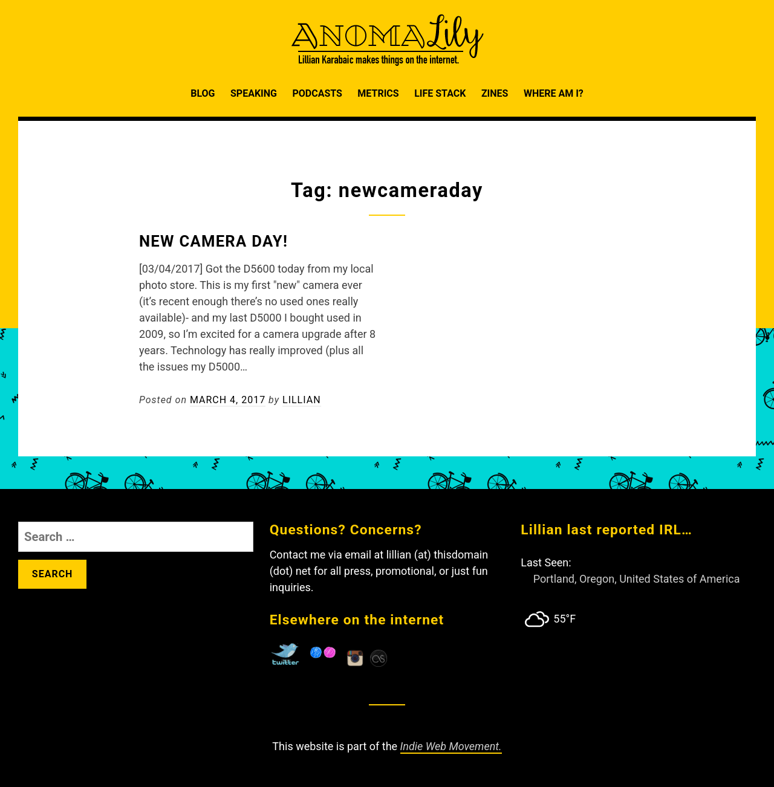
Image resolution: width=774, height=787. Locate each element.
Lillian (301, 400)
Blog (202, 93)
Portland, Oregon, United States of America (636, 578)
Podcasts (317, 93)
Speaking (253, 93)
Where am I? (554, 93)
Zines (495, 93)
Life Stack (440, 93)
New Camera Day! (213, 241)
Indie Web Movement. (451, 746)
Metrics (377, 93)
